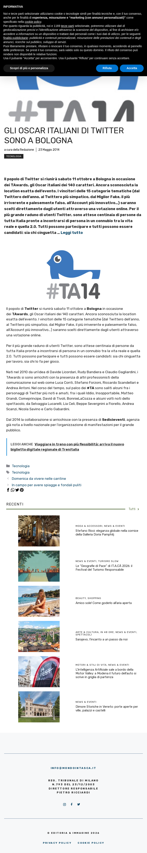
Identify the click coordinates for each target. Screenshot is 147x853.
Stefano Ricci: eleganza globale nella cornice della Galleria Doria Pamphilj (107, 532)
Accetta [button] (132, 68)
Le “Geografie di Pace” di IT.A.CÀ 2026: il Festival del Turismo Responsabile (104, 567)
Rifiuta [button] (107, 68)
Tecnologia (13, 156)
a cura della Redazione (19, 150)
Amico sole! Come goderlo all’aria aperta (104, 603)
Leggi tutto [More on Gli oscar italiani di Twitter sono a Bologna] (72, 232)
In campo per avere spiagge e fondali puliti (46, 485)
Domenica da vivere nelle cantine (39, 478)
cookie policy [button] (33, 21)
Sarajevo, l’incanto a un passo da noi (102, 639)
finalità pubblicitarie (15, 38)
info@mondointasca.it (73, 768)
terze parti (67, 26)
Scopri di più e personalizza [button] (29, 68)
